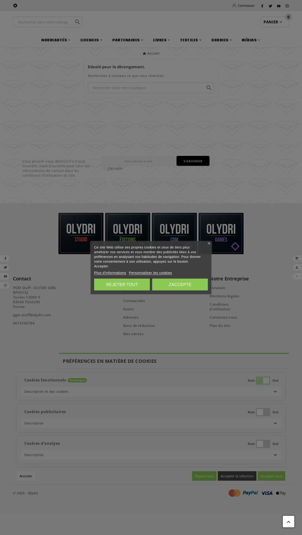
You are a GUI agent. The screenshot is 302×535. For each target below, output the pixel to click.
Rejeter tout (122, 284)
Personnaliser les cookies (150, 272)
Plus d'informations (110, 272)
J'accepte (179, 284)
